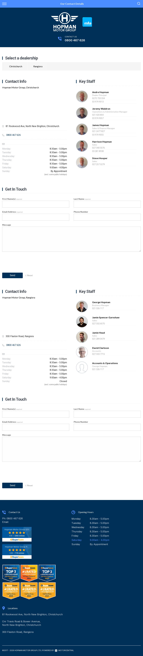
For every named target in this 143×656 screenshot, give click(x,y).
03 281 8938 (98, 151)
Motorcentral (64, 650)
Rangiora (37, 66)
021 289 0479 (98, 339)
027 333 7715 (98, 354)
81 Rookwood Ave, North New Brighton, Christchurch (32, 614)
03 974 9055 (98, 135)
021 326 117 (98, 308)
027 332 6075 (98, 323)
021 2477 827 (98, 131)
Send (12, 275)
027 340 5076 (98, 148)
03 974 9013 (98, 101)
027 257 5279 (98, 164)
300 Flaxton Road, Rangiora (17, 632)
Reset (29, 275)
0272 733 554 (98, 98)
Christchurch (15, 66)
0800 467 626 (75, 40)
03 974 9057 (98, 118)
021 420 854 (98, 115)
